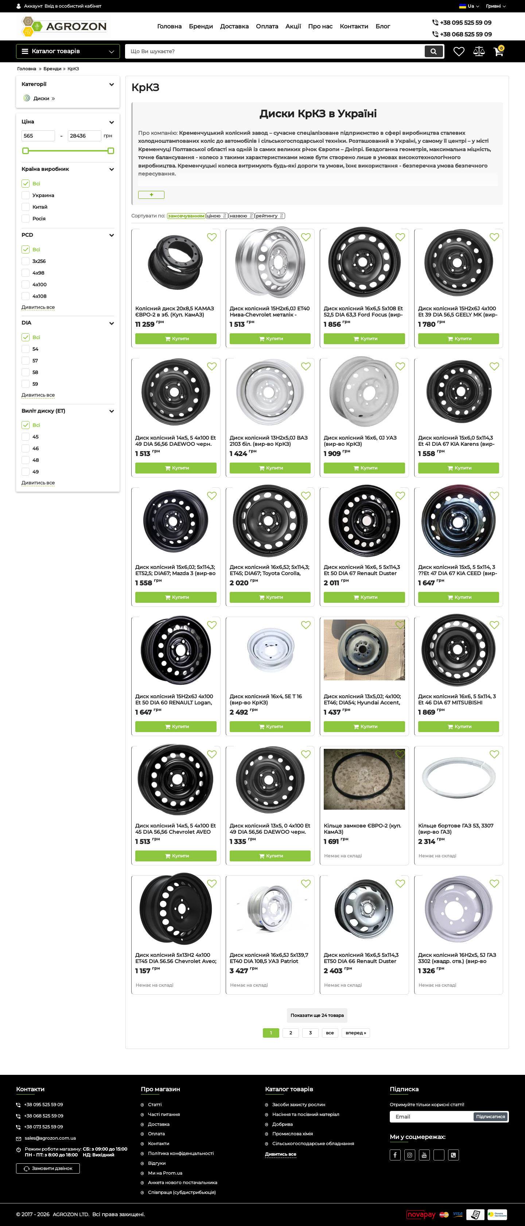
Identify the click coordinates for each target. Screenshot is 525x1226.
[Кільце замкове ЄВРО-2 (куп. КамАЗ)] (364, 803)
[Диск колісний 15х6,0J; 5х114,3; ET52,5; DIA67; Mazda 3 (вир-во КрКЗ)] (176, 544)
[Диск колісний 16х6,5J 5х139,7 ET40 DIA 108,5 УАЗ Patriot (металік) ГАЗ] (270, 932)
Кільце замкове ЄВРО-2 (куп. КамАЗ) (364, 849)
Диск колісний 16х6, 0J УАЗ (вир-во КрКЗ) (364, 461)
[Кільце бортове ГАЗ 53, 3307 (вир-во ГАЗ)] (458, 803)
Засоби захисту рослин (298, 1104)
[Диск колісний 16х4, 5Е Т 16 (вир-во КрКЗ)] (270, 673)
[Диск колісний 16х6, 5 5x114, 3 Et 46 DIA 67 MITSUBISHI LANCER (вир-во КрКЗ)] (458, 673)
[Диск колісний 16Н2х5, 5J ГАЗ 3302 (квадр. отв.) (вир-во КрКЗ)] (458, 932)
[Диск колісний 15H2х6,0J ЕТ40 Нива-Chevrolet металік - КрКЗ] (270, 285)
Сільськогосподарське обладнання (313, 1143)
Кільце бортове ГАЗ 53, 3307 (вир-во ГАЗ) (458, 849)
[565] (38, 150)
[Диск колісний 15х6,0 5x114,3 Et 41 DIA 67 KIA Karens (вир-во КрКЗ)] (458, 415)
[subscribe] (449, 1117)
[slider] (25, 165)
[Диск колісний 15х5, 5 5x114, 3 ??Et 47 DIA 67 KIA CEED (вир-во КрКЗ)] (458, 544)
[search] (276, 66)
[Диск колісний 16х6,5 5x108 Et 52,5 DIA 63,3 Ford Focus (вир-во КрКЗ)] (364, 285)
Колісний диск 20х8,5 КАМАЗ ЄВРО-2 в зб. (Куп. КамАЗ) (176, 331)
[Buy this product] (176, 355)
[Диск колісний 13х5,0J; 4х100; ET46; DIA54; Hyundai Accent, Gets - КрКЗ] (364, 673)
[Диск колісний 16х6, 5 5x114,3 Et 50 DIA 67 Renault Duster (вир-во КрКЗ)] (364, 544)
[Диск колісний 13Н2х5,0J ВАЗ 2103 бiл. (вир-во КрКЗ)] (270, 415)
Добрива (282, 1124)
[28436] (84, 150)
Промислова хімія (292, 1133)
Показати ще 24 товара (317, 1032)
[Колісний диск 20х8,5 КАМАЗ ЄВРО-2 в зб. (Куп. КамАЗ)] (176, 285)
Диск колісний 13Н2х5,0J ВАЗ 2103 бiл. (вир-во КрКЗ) (270, 461)
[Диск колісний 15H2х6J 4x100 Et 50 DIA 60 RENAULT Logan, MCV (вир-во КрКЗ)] (176, 673)
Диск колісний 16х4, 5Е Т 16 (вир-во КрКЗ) (270, 719)
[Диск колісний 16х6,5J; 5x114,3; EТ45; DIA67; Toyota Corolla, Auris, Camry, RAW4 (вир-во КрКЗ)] (270, 544)
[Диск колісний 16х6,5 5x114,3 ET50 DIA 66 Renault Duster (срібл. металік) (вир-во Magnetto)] (364, 932)
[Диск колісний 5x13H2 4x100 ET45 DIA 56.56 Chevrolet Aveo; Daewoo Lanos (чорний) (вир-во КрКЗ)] (176, 932)
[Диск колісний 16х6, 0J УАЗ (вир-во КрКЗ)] (364, 415)
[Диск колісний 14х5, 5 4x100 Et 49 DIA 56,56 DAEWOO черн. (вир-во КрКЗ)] (176, 415)
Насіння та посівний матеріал (305, 1114)
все (330, 1049)
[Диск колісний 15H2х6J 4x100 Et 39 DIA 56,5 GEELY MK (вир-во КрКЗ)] (458, 285)
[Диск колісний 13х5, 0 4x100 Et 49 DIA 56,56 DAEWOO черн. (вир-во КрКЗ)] (270, 803)
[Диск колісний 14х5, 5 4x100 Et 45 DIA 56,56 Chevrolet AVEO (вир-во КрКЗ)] (176, 803)
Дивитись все (38, 322)
